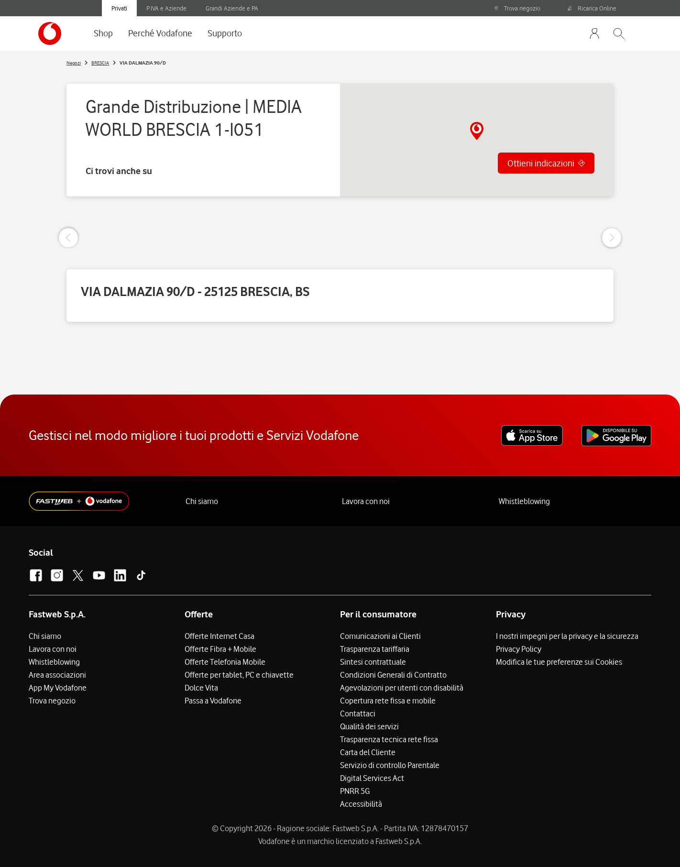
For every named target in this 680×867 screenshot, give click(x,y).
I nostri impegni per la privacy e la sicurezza (567, 636)
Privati (119, 8)
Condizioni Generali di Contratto (393, 675)
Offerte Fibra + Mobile (220, 649)
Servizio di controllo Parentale (389, 765)
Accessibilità (361, 804)
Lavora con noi (366, 501)
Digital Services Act (372, 778)
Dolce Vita (201, 687)
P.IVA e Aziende (166, 8)
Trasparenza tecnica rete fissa (389, 739)
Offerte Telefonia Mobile (225, 662)
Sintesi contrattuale (373, 662)
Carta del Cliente (367, 752)
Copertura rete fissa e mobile (388, 700)
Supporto (225, 33)
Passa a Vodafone (213, 700)
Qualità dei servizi (369, 726)
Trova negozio (517, 8)
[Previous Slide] (68, 237)
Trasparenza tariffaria (374, 649)
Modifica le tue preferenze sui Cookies (559, 662)
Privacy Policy (518, 649)
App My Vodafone (58, 687)
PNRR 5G (355, 791)
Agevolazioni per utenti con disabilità (401, 687)
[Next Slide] (611, 237)
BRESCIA (100, 63)
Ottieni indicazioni (540, 163)
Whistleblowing (524, 501)
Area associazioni (57, 675)
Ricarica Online (592, 8)
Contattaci (357, 713)
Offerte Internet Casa (219, 636)
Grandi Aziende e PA (232, 8)
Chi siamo (202, 501)
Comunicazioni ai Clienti (380, 636)
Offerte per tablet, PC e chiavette (239, 675)
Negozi (73, 63)
